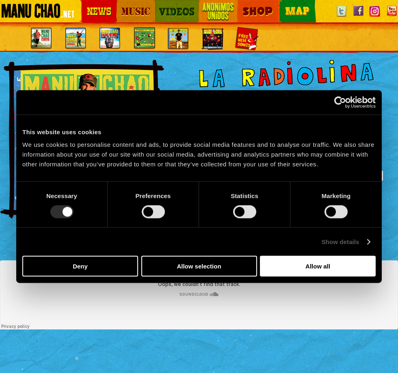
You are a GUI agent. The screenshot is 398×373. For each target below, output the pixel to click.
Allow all (317, 266)
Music (123, 4)
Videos (162, 4)
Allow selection (199, 266)
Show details (340, 241)
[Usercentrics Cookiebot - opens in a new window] (340, 102)
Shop (243, 4)
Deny (80, 266)
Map (284, 4)
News (87, 4)
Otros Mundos (213, 4)
